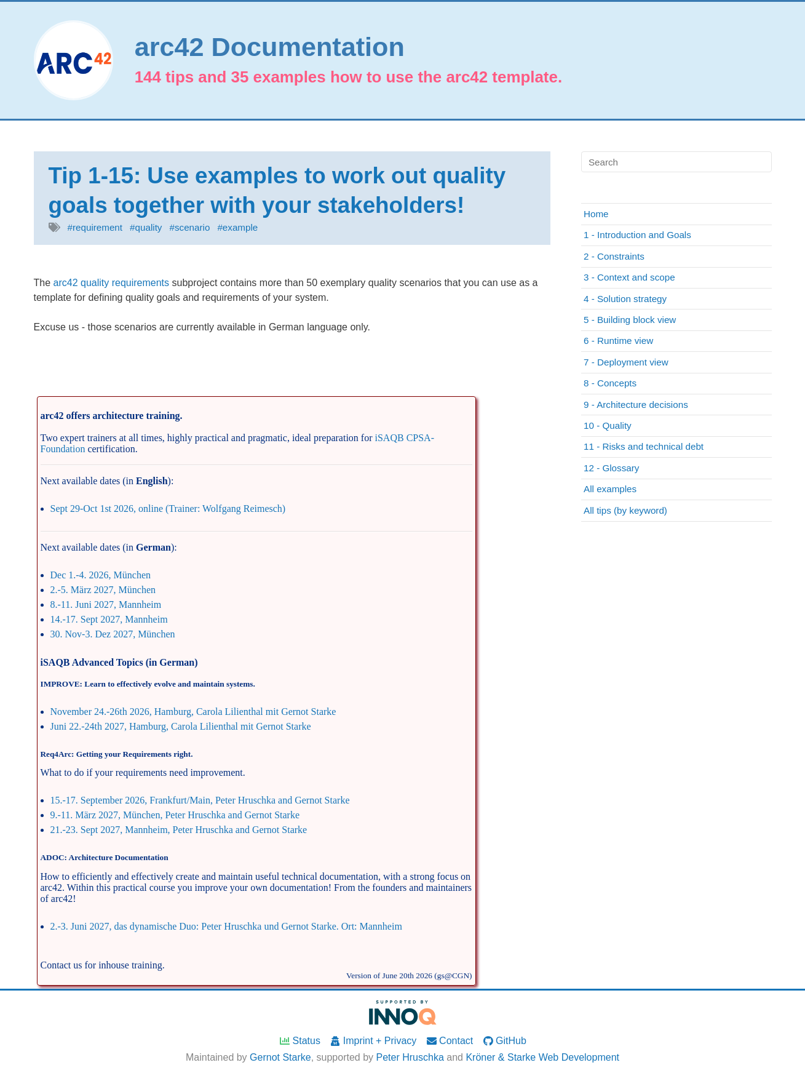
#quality (146, 227)
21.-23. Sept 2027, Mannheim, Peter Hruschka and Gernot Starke (178, 829)
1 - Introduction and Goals (637, 234)
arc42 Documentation (270, 47)
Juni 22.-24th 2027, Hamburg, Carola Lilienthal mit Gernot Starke (180, 726)
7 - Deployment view (626, 362)
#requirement (95, 227)
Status (299, 1040)
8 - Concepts (610, 383)
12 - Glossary (611, 468)
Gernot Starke (280, 1057)
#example (237, 227)
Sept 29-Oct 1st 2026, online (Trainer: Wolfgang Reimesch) (168, 508)
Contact (450, 1040)
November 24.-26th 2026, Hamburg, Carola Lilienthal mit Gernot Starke (193, 711)
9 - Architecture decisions (636, 404)
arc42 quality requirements (112, 282)
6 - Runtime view (618, 340)
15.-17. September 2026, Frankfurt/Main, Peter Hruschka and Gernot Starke (200, 800)
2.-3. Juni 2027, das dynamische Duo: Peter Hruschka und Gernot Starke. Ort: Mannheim (226, 926)
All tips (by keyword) (625, 510)
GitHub (504, 1040)
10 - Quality (608, 425)
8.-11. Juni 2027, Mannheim (106, 604)
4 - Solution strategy (625, 298)
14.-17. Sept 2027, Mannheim (109, 619)
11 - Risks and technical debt (644, 446)
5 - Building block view (630, 319)
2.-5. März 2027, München (103, 589)
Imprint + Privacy (372, 1040)
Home (596, 214)
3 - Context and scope (629, 277)
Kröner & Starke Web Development (542, 1057)
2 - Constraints (614, 256)
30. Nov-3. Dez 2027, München (112, 634)
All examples (610, 489)
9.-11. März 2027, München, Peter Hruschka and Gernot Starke (175, 815)
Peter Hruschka (410, 1057)
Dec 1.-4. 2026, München (100, 575)
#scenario (190, 227)
